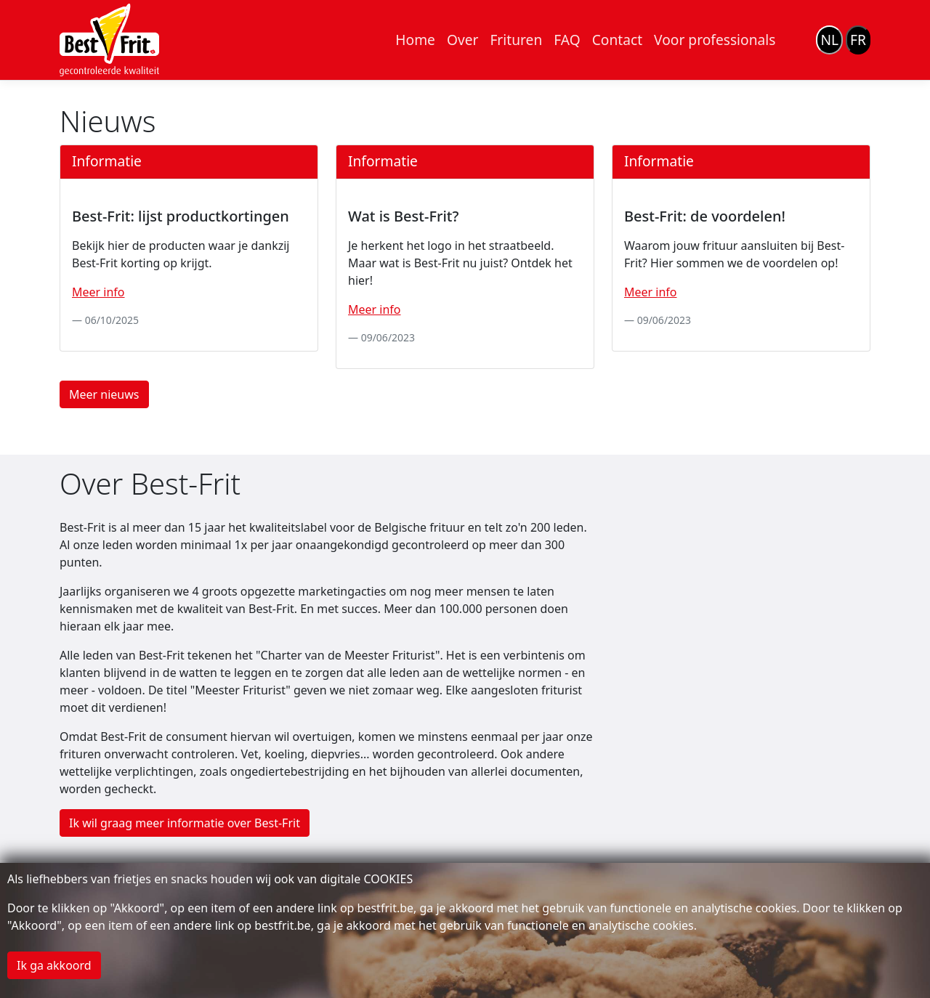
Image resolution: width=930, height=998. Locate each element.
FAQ (567, 39)
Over (462, 39)
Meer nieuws (104, 394)
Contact (617, 39)
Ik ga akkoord (54, 965)
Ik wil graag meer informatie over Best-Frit (184, 823)
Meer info (98, 292)
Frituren (516, 39)
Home (415, 39)
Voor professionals (714, 39)
